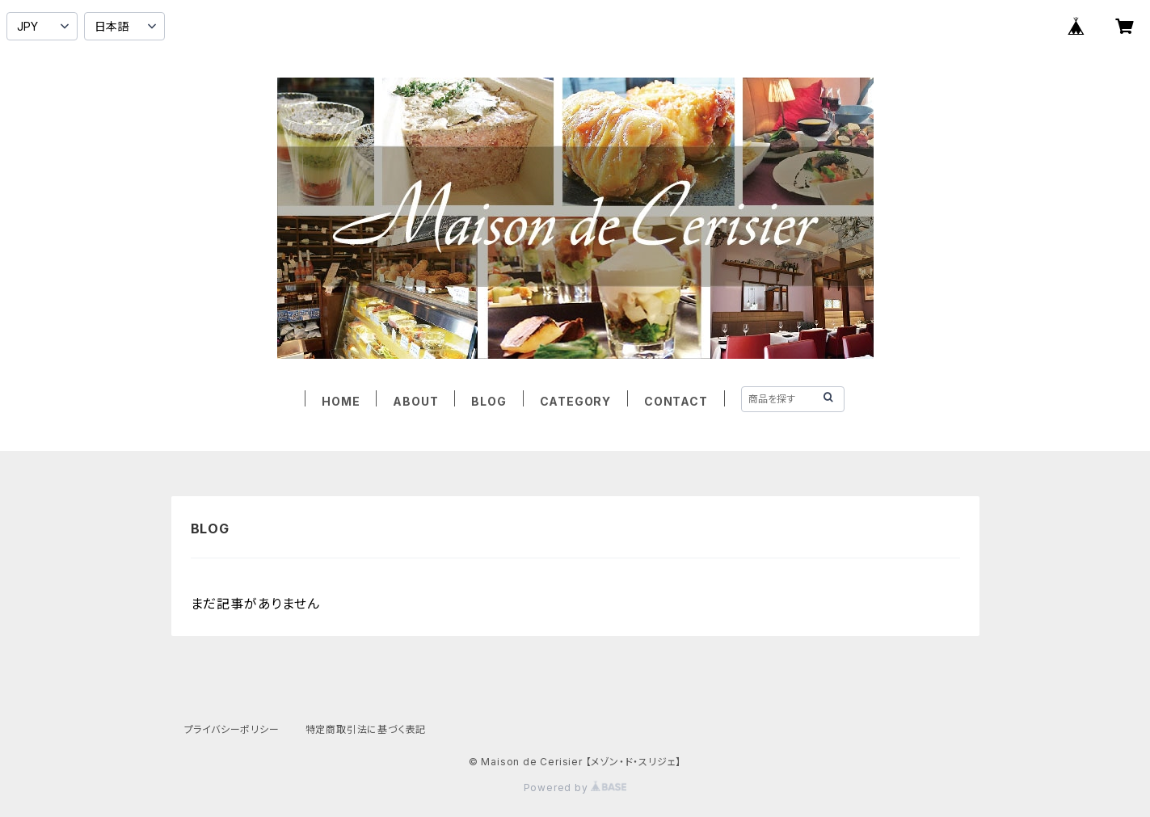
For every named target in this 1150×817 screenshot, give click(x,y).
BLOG (488, 401)
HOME (341, 401)
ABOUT (415, 401)
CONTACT (676, 401)
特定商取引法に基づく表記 (366, 729)
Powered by (575, 787)
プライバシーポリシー (232, 729)
